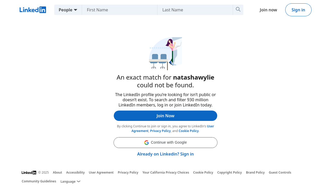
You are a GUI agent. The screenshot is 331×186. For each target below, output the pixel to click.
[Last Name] (193, 9)
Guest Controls (280, 172)
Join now (268, 10)
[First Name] (117, 9)
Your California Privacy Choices (165, 172)
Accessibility (75, 172)
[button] (165, 142)
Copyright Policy (229, 172)
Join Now (165, 116)
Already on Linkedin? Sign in (165, 154)
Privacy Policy (160, 131)
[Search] (238, 10)
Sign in (298, 10)
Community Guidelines (39, 181)
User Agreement (101, 172)
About (57, 172)
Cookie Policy (189, 131)
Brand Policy (255, 172)
